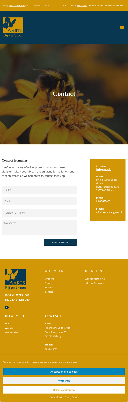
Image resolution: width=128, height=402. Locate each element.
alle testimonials (17, 5)
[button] (122, 27)
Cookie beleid (56, 397)
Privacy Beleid (71, 397)
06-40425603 (118, 5)
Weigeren (64, 380)
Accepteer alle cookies (64, 371)
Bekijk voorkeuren (64, 390)
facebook (82, 5)
